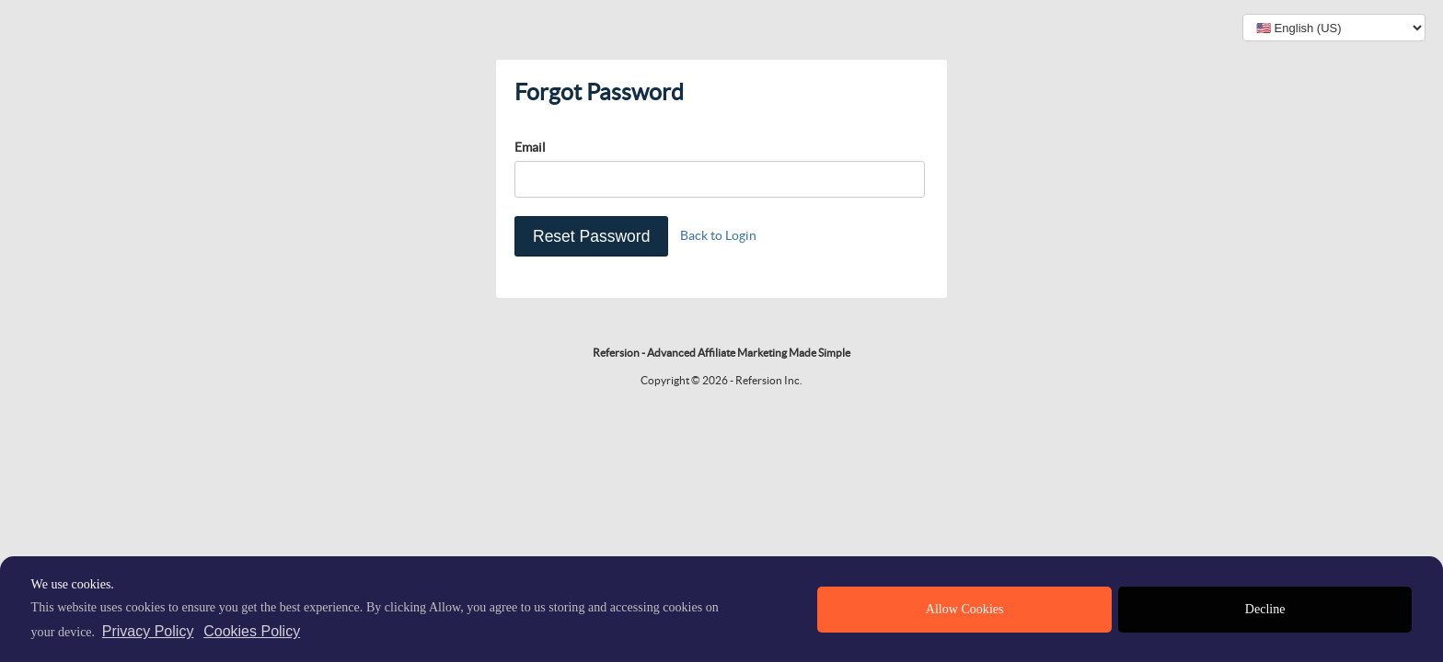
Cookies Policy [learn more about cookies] (251, 631)
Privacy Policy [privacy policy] (148, 631)
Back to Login (718, 235)
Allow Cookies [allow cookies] (965, 609)
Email (530, 147)
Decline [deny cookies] (1265, 609)
